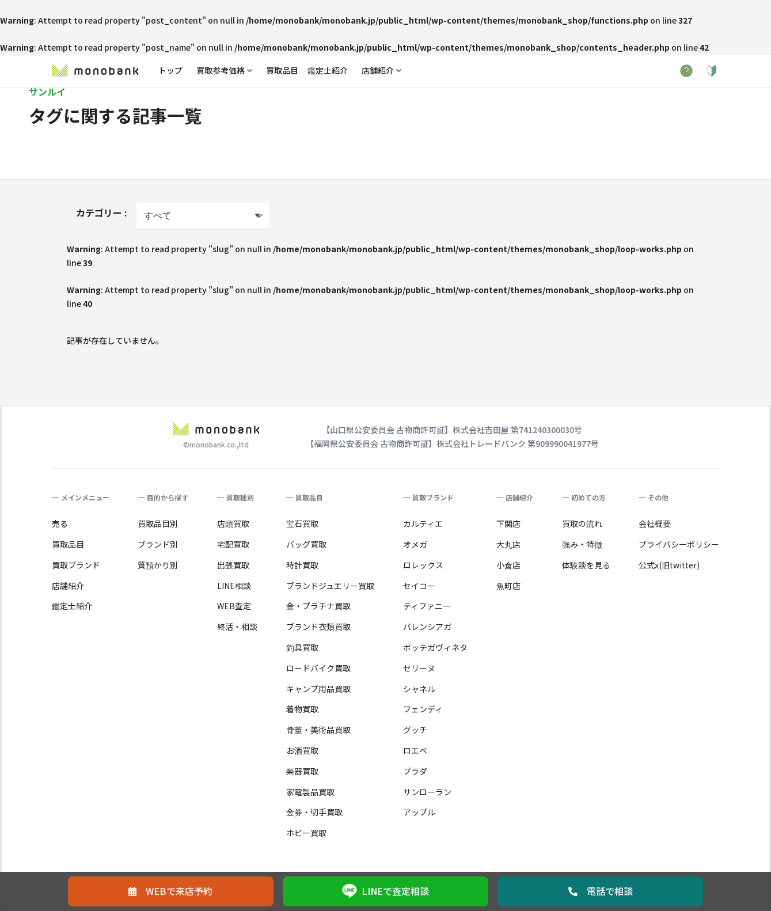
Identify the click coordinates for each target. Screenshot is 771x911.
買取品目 (282, 70)
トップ (170, 70)
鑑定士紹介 (327, 70)
